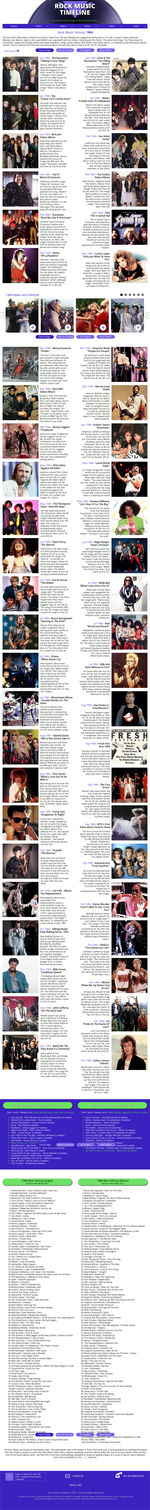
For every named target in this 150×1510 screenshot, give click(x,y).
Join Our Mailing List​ (133, 1475)
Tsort (85, 1457)
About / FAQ (76, 1484)
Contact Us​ (77, 1475)
